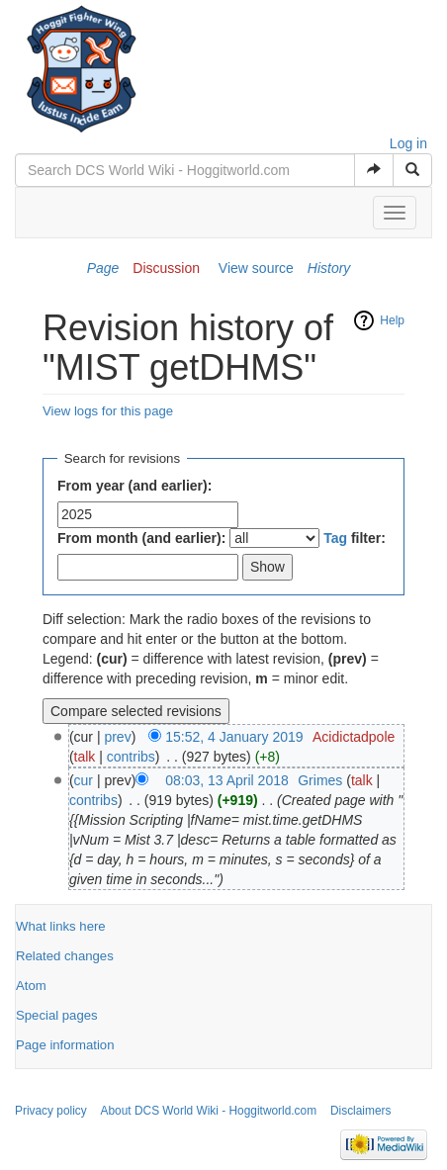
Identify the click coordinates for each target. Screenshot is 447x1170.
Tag (335, 538)
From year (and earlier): (134, 486)
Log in (408, 143)
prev (117, 737)
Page (103, 268)
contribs (131, 757)
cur (83, 780)
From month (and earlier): (141, 538)
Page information (65, 1044)
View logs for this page (108, 411)
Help (392, 320)
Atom (31, 985)
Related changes (65, 955)
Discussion (166, 268)
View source (256, 268)
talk (85, 757)
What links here (61, 926)
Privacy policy (51, 1111)
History (329, 268)
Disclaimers (360, 1111)
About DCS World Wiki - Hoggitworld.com (209, 1111)
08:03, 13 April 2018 (227, 780)
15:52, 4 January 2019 (234, 737)
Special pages (57, 1015)
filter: (354, 538)
